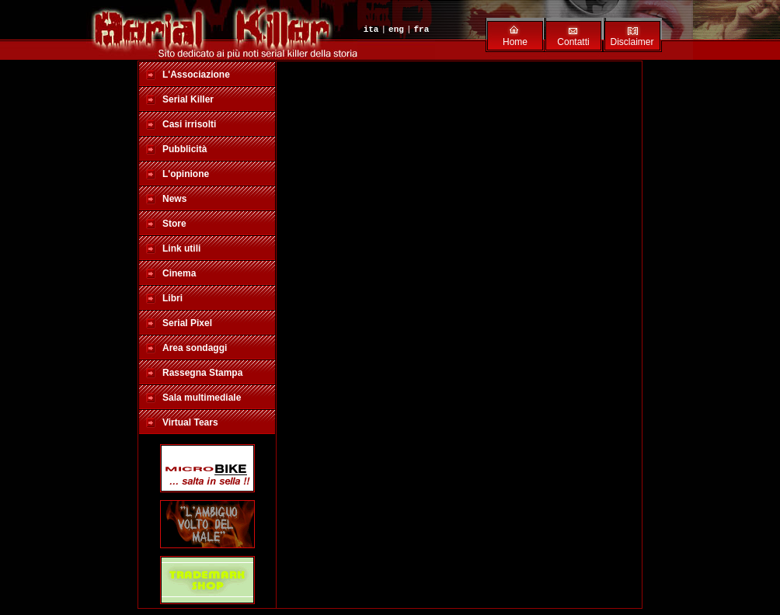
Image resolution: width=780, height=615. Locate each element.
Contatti (573, 41)
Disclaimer (631, 41)
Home (515, 41)
